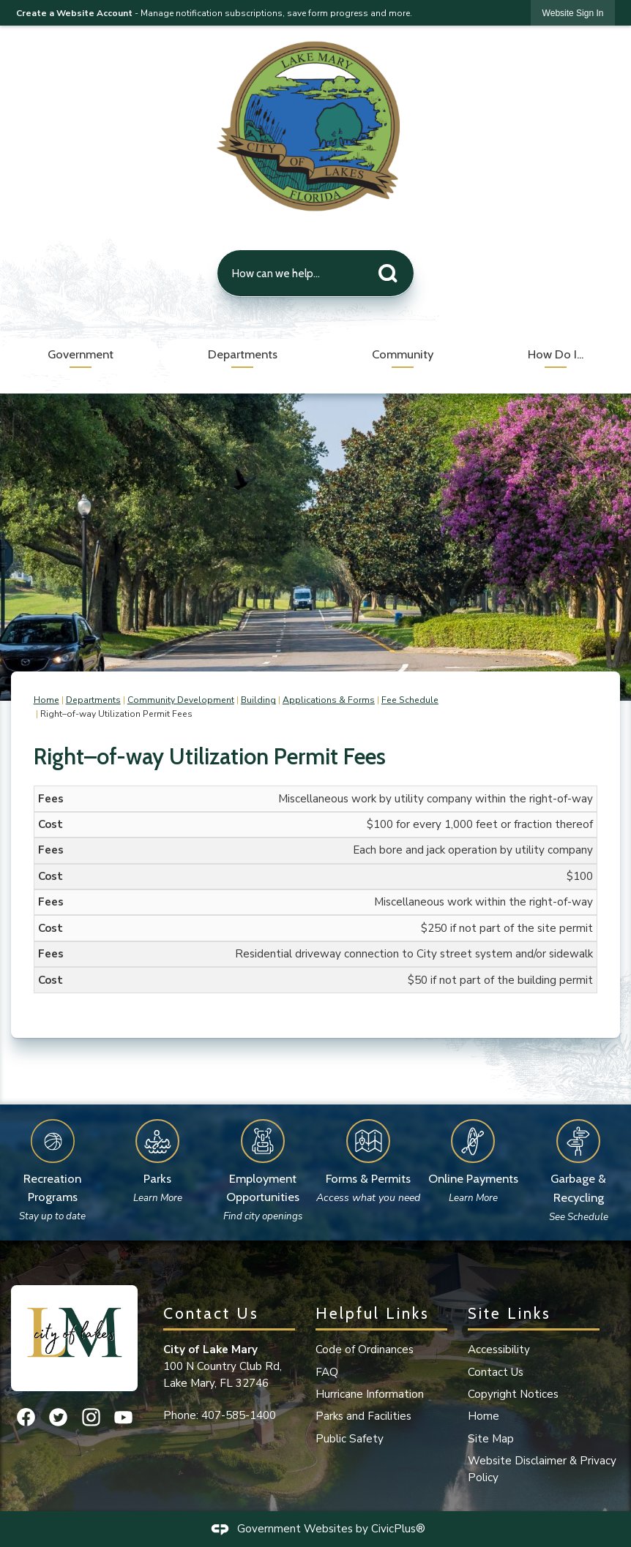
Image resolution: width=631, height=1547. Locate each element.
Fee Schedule (409, 700)
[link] (573, 13)
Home (46, 700)
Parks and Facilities (363, 1416)
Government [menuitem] (80, 354)
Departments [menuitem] (242, 354)
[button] (391, 270)
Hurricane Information (370, 1394)
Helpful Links (373, 1312)
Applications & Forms (329, 700)
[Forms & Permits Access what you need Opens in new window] (368, 1157)
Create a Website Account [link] (74, 13)
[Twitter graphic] (58, 1417)
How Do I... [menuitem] (555, 354)
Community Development (180, 700)
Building (258, 700)
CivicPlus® (398, 1528)
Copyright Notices (513, 1394)
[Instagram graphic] (91, 1417)
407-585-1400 (238, 1415)
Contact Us (495, 1372)
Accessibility (499, 1349)
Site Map (491, 1438)
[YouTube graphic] (123, 1417)
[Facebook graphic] (26, 1417)
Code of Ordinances (365, 1349)
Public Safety (350, 1438)
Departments (93, 700)
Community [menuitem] (402, 354)
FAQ (327, 1372)
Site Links (509, 1312)
